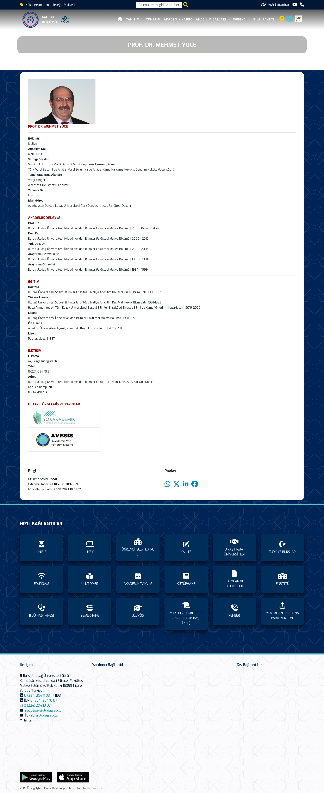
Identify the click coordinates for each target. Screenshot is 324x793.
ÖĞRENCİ (240, 19)
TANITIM (133, 19)
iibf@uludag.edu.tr (44, 715)
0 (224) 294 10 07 (43, 700)
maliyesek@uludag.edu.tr (43, 710)
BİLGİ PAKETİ (264, 19)
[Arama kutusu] (159, 5)
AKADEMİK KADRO (178, 19)
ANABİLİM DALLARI (211, 19)
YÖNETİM (153, 19)
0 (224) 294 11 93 (37, 695)
